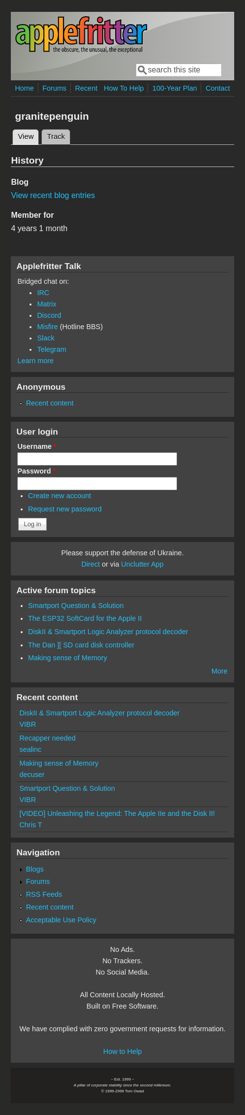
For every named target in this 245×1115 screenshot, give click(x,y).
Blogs (35, 869)
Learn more (35, 361)
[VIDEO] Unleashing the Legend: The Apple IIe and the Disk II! (116, 813)
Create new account (59, 496)
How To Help (124, 88)
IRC (43, 293)
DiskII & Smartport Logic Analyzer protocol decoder (108, 632)
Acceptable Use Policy (61, 920)
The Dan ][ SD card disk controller (81, 645)
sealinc (30, 749)
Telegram (51, 349)
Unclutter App (142, 564)
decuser (31, 774)
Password (36, 471)
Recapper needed (47, 738)
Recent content (50, 403)
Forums (54, 88)
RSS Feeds (44, 894)
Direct (90, 564)
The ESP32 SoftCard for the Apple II (85, 618)
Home (24, 88)
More (220, 671)
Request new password (65, 509)
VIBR (27, 724)
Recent (86, 88)
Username (36, 446)
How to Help (122, 1051)
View (28, 135)
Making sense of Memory (67, 658)
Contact (218, 88)
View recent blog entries (52, 195)
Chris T (30, 825)
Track (56, 136)
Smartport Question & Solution (75, 605)
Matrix (46, 304)
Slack (45, 338)
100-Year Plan (175, 88)
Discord (49, 315)
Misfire (47, 327)
